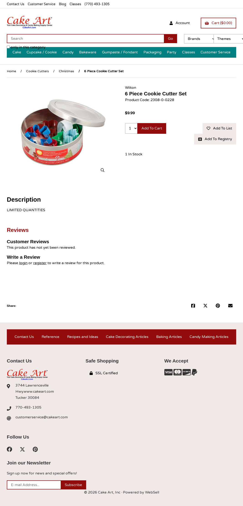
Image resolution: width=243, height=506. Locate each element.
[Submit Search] (170, 38)
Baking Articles (169, 337)
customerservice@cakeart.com (41, 417)
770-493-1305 (28, 407)
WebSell (152, 492)
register (40, 263)
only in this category (26, 47)
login (23, 263)
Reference (50, 337)
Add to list (219, 128)
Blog (62, 4)
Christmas (66, 71)
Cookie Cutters (37, 71)
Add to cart (151, 128)
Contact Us (15, 4)
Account (180, 23)
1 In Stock (133, 154)
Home (11, 71)
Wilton (130, 87)
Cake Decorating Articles (127, 337)
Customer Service (41, 4)
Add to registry (215, 139)
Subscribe (73, 485)
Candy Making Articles (209, 337)
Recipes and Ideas (82, 337)
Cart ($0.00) (218, 23)
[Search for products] (85, 38)
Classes (75, 4)
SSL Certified (104, 373)
